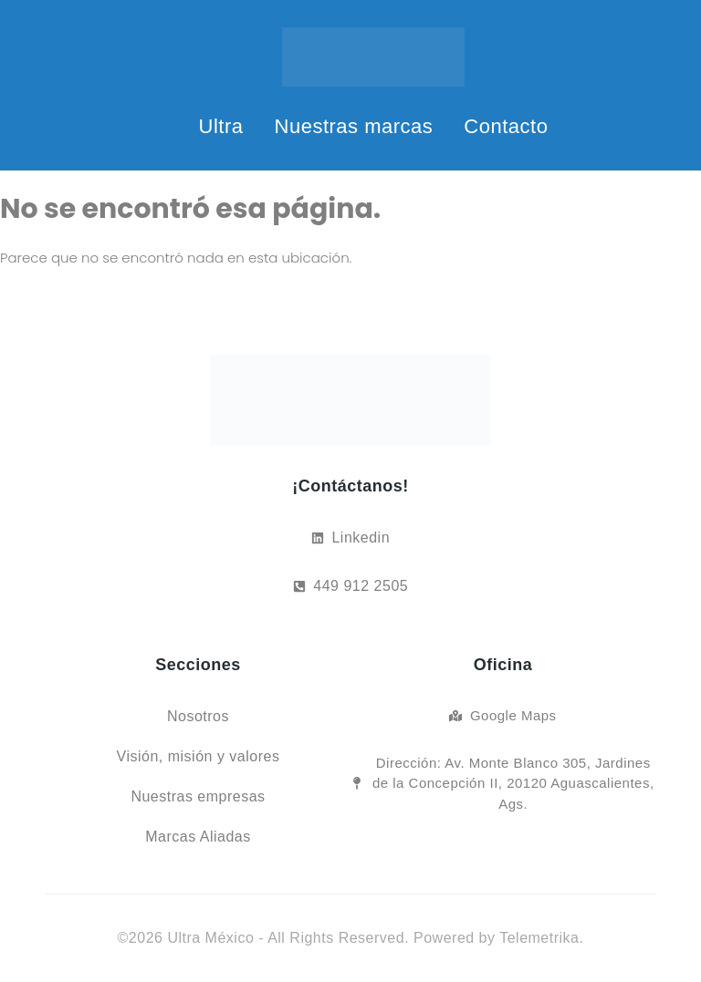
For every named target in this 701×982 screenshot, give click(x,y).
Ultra (221, 126)
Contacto (506, 126)
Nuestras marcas (354, 126)
